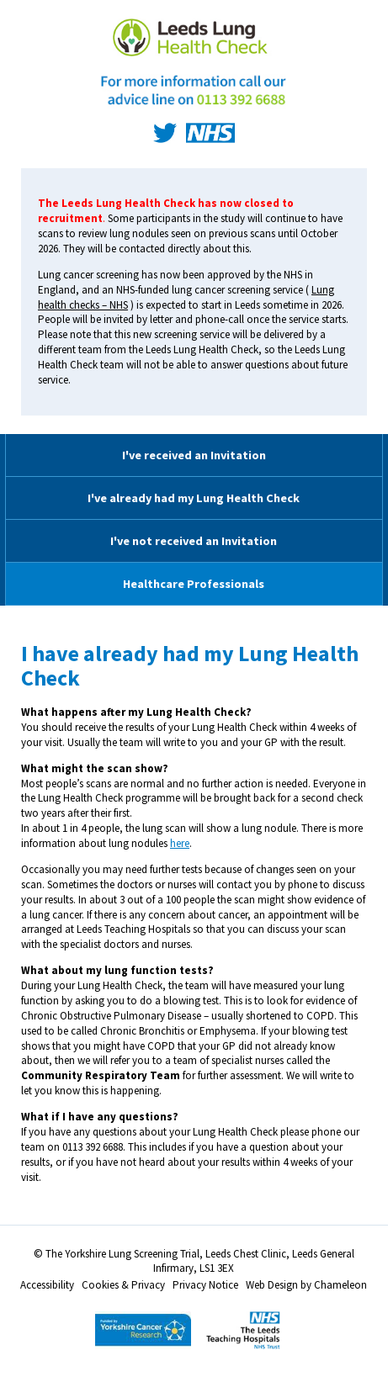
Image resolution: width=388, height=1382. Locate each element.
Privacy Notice (205, 1285)
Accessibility (47, 1285)
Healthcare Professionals (193, 583)
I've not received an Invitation (193, 540)
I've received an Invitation (194, 455)
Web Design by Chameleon (306, 1285)
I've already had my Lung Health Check (194, 498)
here (179, 843)
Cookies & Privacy (123, 1285)
